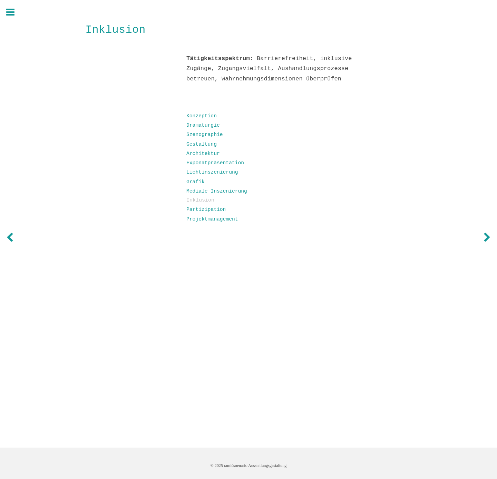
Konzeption (201, 116)
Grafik (195, 182)
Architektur (203, 153)
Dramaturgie (203, 125)
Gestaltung (201, 144)
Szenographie (204, 134)
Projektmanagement (212, 219)
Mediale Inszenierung (216, 191)
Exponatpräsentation (215, 163)
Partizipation (206, 209)
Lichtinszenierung (212, 172)
